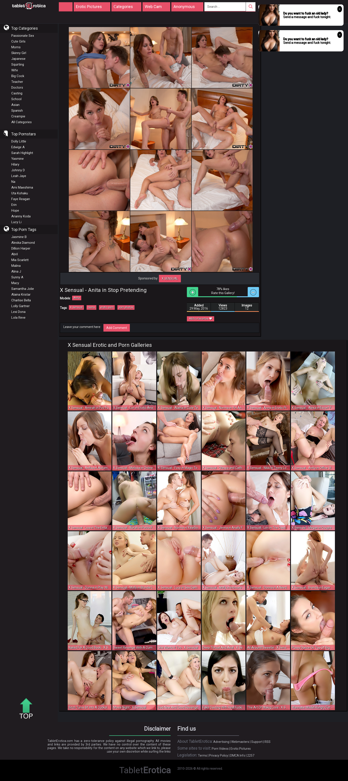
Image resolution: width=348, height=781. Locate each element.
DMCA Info (237, 755)
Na (13, 182)
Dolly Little (18, 141)
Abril (14, 254)
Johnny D (18, 170)
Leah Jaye (18, 176)
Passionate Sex (22, 36)
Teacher (17, 82)
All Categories (21, 122)
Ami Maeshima (22, 187)
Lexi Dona (18, 312)
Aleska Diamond (23, 243)
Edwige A (18, 147)
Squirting (17, 64)
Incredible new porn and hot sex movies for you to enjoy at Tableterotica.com (29, 5)
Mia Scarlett (20, 260)
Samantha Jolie (22, 289)
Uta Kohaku (19, 193)
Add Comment (116, 328)
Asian (15, 105)
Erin (14, 205)
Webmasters (240, 742)
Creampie (18, 116)
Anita (76, 297)
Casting (16, 93)
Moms (16, 47)
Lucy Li (16, 222)
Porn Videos (220, 748)
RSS (268, 742)
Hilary (15, 164)
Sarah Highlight (22, 153)
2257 (250, 755)
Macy (15, 283)
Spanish (17, 111)
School (16, 99)
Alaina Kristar (21, 295)
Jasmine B (19, 237)
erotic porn (106, 307)
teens (91, 307)
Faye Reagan (20, 199)
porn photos (126, 307)
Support (257, 742)
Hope (15, 211)
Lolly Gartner (20, 306)
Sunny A (17, 277)
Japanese (18, 59)
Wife (14, 70)
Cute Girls (18, 41)
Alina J (16, 271)
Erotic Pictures (241, 748)
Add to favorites (200, 318)
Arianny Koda (21, 216)
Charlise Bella (21, 300)
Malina (16, 266)
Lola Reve (18, 318)
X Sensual (170, 278)
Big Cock (17, 76)
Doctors (17, 88)
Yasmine (17, 159)
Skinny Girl (18, 53)
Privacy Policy (218, 755)
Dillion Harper (20, 248)
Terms (202, 755)
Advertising (221, 742)
